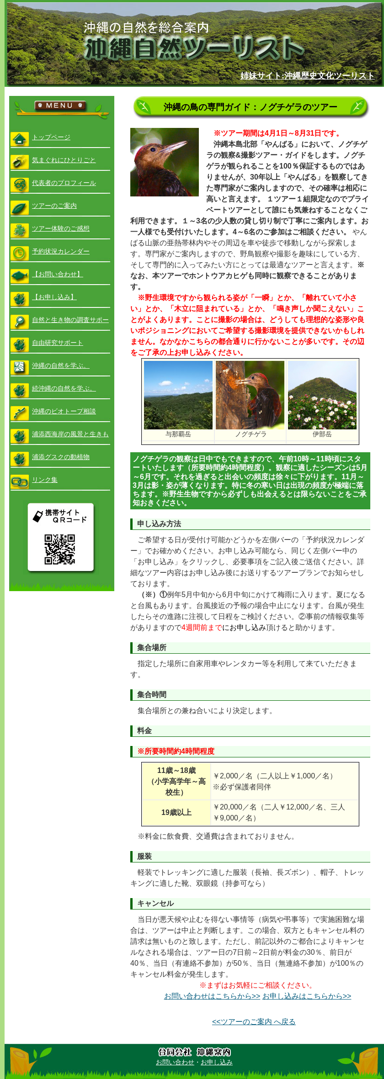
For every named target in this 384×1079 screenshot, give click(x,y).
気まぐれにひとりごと (64, 160)
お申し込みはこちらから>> (307, 996)
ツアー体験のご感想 (61, 228)
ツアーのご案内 (54, 205)
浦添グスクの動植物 (61, 456)
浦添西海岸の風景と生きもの (70, 437)
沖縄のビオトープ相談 (64, 411)
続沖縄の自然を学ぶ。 (64, 388)
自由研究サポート (57, 342)
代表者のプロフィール (64, 182)
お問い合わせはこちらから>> (212, 996)
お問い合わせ (175, 1062)
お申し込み (217, 1062)
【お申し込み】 (54, 297)
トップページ (51, 137)
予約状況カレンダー (61, 251)
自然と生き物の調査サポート (70, 323)
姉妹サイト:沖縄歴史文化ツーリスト (307, 75)
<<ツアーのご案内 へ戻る (254, 1022)
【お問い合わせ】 (57, 274)
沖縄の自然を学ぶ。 (61, 365)
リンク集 (45, 479)
